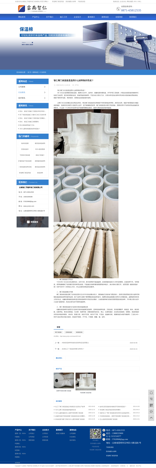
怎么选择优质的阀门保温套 (108, 419)
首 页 (29, 72)
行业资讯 (43, 72)
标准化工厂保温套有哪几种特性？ (73, 349)
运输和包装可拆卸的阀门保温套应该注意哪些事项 (71, 416)
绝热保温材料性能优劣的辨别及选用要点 (75, 343)
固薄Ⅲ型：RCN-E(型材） (20, 448)
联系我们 (133, 17)
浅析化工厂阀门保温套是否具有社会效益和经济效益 (117, 413)
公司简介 (32, 433)
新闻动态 (105, 17)
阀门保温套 (58, 332)
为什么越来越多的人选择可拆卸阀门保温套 (69, 413)
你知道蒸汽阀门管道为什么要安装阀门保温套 (70, 419)
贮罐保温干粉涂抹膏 (25, 161)
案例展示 (91, 17)
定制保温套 (69, 332)
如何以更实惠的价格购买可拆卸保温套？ (113, 406)
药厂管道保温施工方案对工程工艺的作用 (33, 115)
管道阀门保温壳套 (25, 173)
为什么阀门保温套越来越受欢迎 (65, 410)
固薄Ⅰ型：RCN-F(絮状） (20, 435)
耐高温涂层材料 (40, 167)
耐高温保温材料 (40, 143)
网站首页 (21, 17)
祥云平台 (138, 466)
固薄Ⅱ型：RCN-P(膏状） (20, 441)
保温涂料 (40, 173)
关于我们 (49, 17)
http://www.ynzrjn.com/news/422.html (70, 336)
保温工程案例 (60, 433)
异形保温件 (25, 149)
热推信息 (116, 1)
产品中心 (35, 17)
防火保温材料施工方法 (27, 125)
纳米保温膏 (25, 143)
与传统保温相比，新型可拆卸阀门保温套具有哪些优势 (117, 416)
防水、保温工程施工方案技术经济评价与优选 (33, 111)
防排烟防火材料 (79, 466)
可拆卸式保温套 (25, 155)
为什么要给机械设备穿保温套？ (30, 129)
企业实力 (77, 17)
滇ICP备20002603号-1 (61, 466)
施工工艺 (63, 17)
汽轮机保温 (87, 466)
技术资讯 (21, 98)
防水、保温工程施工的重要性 (29, 121)
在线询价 (119, 17)
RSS (135, 1)
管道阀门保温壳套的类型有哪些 (110, 410)
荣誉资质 (32, 440)
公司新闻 (21, 87)
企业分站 (123, 1)
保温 (64, 90)
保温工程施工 (40, 155)
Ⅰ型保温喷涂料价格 (25, 167)
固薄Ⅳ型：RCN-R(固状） (20, 455)
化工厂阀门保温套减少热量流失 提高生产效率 (70, 406)
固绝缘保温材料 (40, 161)
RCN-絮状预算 (40, 149)
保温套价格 (79, 332)
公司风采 (32, 437)
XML (139, 1)
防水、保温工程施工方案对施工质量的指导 (33, 118)
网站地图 (130, 1)
